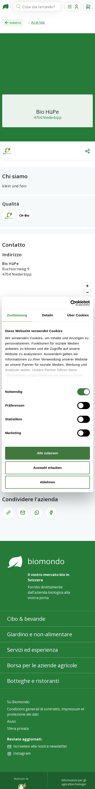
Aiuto (11, 721)
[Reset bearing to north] (87, 299)
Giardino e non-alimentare (39, 634)
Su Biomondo (18, 701)
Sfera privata (18, 728)
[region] (47, 322)
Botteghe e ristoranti (33, 680)
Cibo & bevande (26, 618)
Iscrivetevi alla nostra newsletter (40, 746)
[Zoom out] (87, 292)
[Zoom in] (87, 286)
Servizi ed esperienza (32, 649)
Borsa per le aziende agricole (42, 665)
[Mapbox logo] (13, 360)
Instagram (22, 753)
